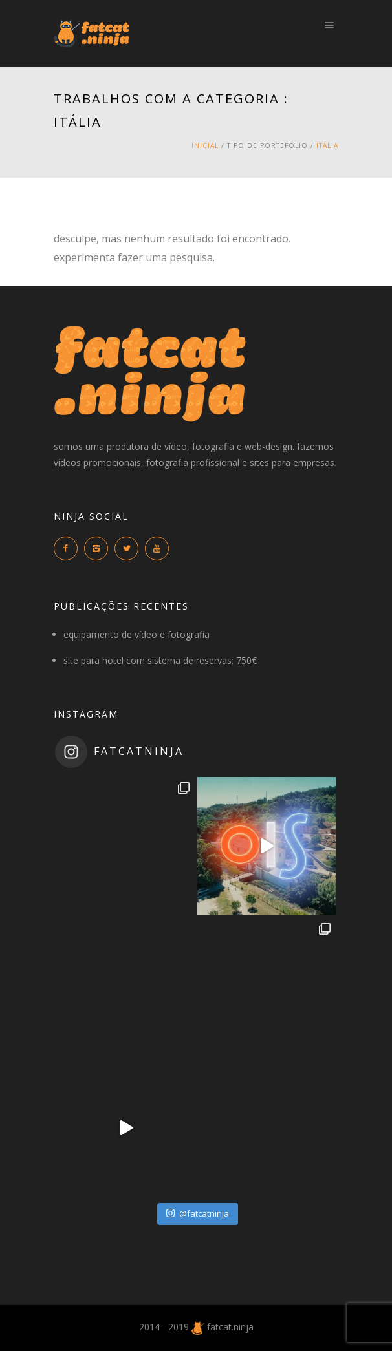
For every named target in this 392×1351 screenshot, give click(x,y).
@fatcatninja (197, 1213)
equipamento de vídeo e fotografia (136, 634)
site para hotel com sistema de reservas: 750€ (160, 660)
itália (327, 145)
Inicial (205, 145)
